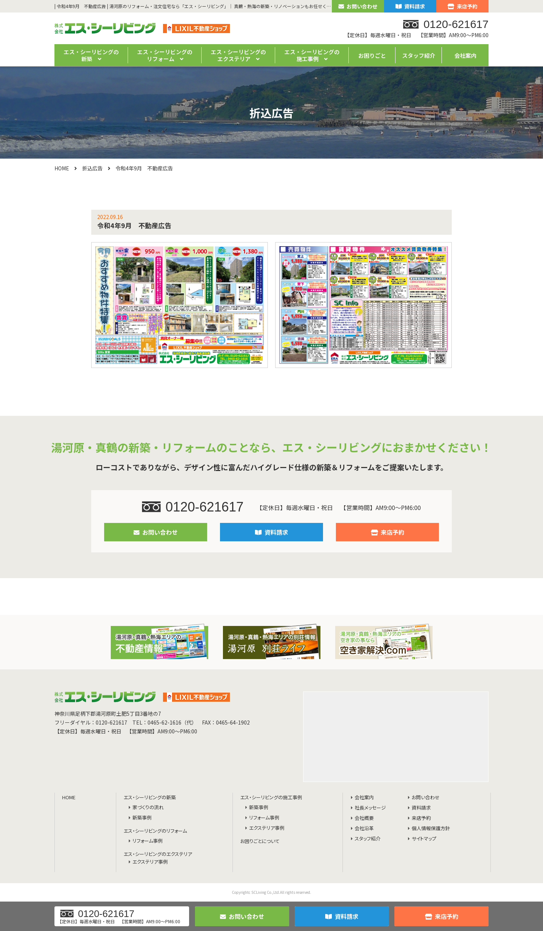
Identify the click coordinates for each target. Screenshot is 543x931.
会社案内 (465, 55)
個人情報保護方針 (431, 828)
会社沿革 (364, 828)
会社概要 (364, 818)
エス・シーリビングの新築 (150, 797)
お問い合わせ (357, 6)
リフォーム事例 (147, 841)
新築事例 (142, 818)
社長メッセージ (370, 808)
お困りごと (372, 55)
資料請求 (410, 6)
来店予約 (463, 6)
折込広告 (92, 168)
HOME (61, 168)
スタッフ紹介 (418, 55)
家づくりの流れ (148, 807)
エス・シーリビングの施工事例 (271, 797)
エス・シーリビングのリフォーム (155, 831)
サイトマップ (424, 839)
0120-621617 (193, 506)
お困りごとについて (260, 841)
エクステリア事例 (150, 862)
